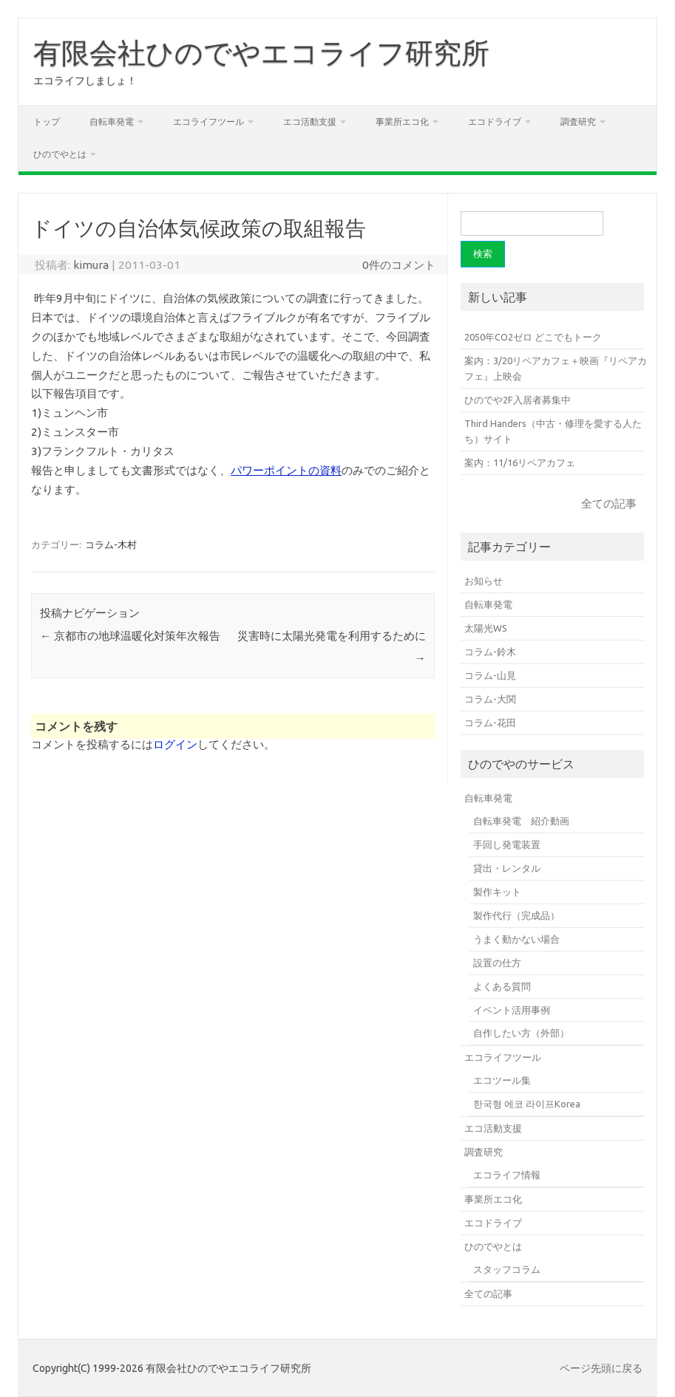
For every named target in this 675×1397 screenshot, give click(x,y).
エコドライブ (494, 121)
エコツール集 (502, 1080)
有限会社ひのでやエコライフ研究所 (261, 52)
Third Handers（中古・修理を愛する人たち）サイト (553, 431)
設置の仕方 (497, 962)
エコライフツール (208, 121)
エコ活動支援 (309, 121)
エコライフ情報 (506, 1174)
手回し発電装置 (506, 844)
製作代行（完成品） (516, 915)
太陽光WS (485, 628)
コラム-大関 (490, 699)
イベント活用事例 (511, 1010)
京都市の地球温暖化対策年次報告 (130, 635)
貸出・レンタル (506, 868)
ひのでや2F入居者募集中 (517, 399)
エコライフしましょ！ (85, 80)
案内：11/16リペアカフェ (519, 462)
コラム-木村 (111, 544)
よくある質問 (502, 986)
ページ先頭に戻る (601, 1368)
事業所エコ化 (402, 121)
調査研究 (578, 121)
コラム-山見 (490, 675)
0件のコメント (398, 265)
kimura (91, 265)
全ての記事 (609, 503)
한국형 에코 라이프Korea (526, 1104)
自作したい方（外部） (521, 1033)
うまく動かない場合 (516, 939)
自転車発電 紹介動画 (521, 821)
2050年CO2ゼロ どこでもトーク (533, 337)
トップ (46, 121)
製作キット (497, 892)
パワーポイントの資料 (286, 470)
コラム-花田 (490, 722)
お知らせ (483, 580)
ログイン (175, 744)
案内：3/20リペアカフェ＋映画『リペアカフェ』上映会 (555, 368)
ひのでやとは (60, 154)
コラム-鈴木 (490, 651)
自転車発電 (111, 121)
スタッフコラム (506, 1269)
